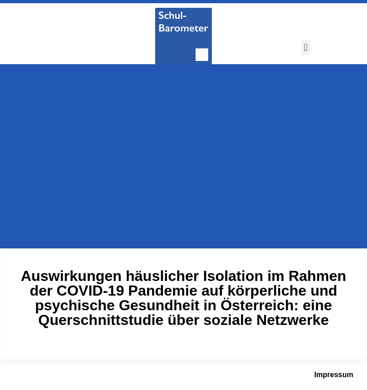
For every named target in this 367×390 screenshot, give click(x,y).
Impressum (333, 375)
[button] (306, 47)
